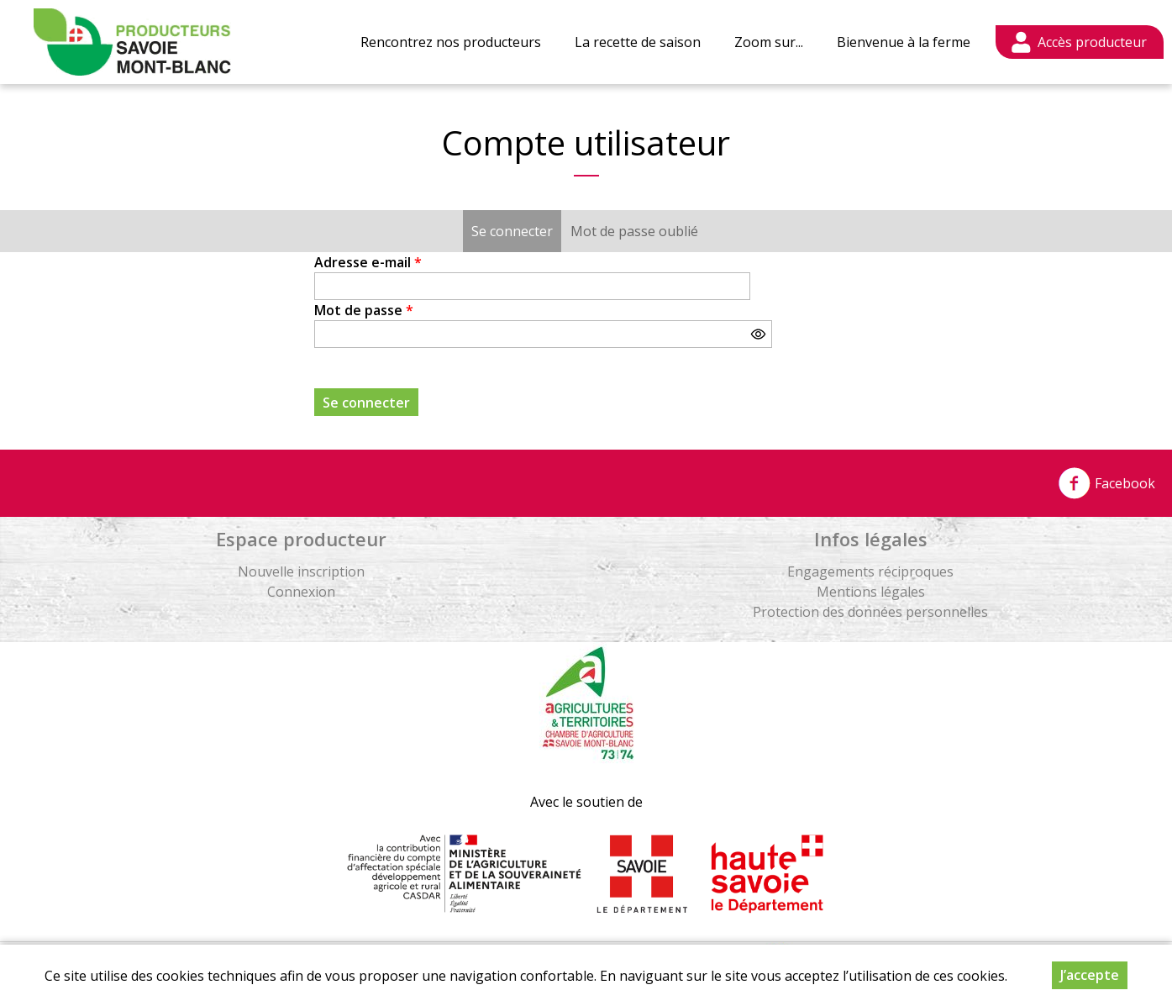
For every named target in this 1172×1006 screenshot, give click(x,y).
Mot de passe (363, 310)
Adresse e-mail (368, 262)
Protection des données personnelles (870, 612)
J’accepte (1089, 975)
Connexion (301, 591)
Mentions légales (871, 591)
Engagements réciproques (870, 571)
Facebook (1106, 483)
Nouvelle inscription (301, 571)
